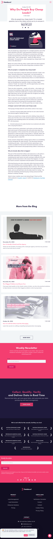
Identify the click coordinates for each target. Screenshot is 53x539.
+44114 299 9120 (27, 526)
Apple (24, 178)
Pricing (13, 508)
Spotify (20, 178)
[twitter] (25, 28)
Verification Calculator (40, 499)
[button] (49, 536)
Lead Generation (13, 502)
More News (26, 337)
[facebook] (22, 28)
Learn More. (28, 531)
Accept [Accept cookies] (25, 535)
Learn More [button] (26, 404)
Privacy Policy (40, 510)
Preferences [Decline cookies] (31, 534)
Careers (40, 502)
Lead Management (13, 499)
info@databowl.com (27, 524)
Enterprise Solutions (13, 505)
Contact (40, 505)
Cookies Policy (40, 508)
